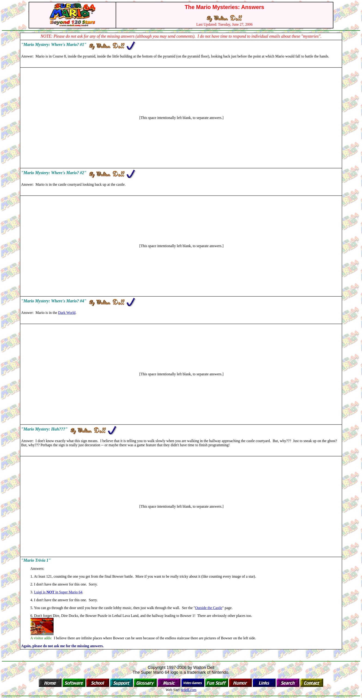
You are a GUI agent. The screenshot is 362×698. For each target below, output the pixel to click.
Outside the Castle (208, 608)
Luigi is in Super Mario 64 (58, 592)
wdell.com (188, 690)
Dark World (66, 313)
